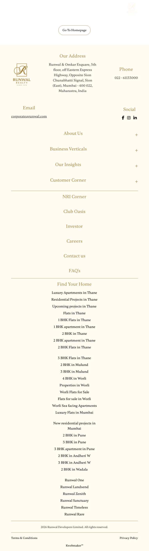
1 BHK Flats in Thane (74, 320)
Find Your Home (74, 284)
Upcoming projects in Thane (74, 306)
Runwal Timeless (74, 507)
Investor (74, 226)
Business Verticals (68, 149)
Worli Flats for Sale (74, 392)
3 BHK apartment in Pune (74, 449)
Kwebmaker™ (74, 545)
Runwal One (74, 480)
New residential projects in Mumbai (74, 426)
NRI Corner (74, 197)
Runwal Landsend (74, 487)
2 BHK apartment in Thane (74, 340)
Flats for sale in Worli (74, 399)
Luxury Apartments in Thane (74, 293)
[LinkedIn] (135, 118)
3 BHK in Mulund (74, 371)
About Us (73, 133)
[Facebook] (123, 118)
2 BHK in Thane (74, 333)
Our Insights (68, 164)
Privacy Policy (129, 538)
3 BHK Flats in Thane (74, 358)
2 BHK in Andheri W (74, 456)
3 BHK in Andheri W (74, 462)
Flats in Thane (74, 313)
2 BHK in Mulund (74, 365)
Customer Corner (68, 180)
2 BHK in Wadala (74, 469)
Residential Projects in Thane (74, 299)
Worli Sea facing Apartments (74, 406)
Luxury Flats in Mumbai (74, 412)
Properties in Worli (74, 385)
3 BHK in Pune (74, 442)
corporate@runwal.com (29, 116)
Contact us (74, 256)
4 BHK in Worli (74, 378)
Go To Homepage (74, 30)
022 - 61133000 (126, 78)
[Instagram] (129, 118)
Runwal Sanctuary (74, 500)
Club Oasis (74, 211)
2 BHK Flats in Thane (74, 347)
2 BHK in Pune (74, 435)
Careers (74, 241)
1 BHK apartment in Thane (74, 327)
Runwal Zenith (74, 494)
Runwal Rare (74, 514)
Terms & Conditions (24, 538)
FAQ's (74, 271)
